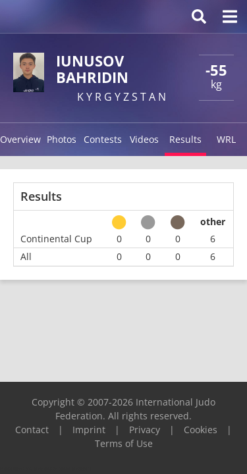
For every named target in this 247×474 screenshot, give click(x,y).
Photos (61, 139)
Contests (103, 139)
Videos (144, 139)
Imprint (88, 429)
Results (185, 139)
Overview (20, 139)
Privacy (144, 429)
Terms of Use (124, 443)
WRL (226, 139)
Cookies (200, 429)
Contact (32, 429)
